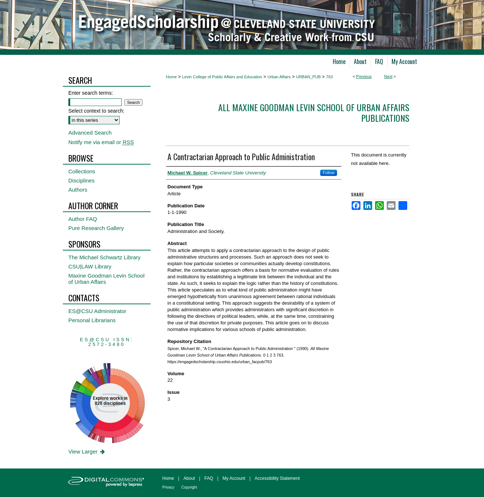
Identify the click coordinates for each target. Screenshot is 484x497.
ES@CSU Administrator (97, 311)
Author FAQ (82, 219)
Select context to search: (96, 111)
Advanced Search (89, 132)
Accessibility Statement (277, 478)
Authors (77, 190)
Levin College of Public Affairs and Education (222, 77)
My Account (234, 478)
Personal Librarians (92, 320)
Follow (328, 172)
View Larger (87, 451)
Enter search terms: (90, 93)
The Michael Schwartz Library (104, 257)
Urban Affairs (279, 77)
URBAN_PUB (308, 77)
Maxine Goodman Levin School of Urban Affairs (106, 278)
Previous (364, 76)
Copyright (189, 487)
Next (388, 76)
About (189, 478)
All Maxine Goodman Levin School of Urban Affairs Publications (313, 112)
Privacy (168, 487)
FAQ (208, 478)
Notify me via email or (101, 142)
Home (171, 77)
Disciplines (81, 180)
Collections (81, 171)
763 (329, 77)
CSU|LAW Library (89, 266)
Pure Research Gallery (96, 228)
